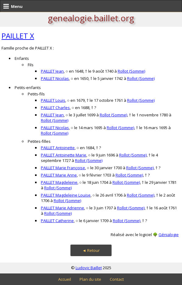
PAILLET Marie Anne (59, 175)
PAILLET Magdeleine (59, 182)
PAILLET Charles (55, 107)
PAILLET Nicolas (55, 78)
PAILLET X (18, 36)
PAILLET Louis (53, 100)
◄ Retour (91, 250)
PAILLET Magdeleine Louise (66, 195)
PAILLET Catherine (57, 220)
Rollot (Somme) (131, 71)
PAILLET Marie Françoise (63, 167)
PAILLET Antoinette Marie (63, 155)
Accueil (64, 279)
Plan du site (90, 279)
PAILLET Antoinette (58, 147)
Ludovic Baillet (89, 267)
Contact (117, 279)
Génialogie (169, 234)
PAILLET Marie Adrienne (62, 208)
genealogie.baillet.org (91, 18)
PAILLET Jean (52, 71)
